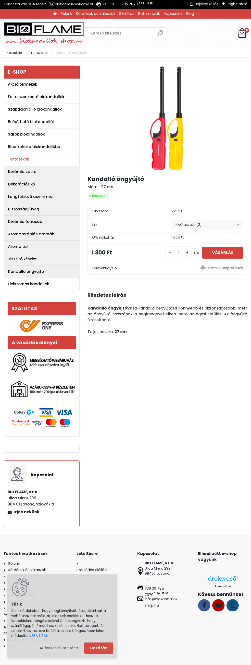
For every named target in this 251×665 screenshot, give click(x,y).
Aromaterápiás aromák (31, 234)
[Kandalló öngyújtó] (167, 118)
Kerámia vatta (22, 171)
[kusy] (178, 252)
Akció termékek (22, 84)
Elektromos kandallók (28, 284)
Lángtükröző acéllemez (30, 196)
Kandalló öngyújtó (26, 271)
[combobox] (207, 224)
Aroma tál (18, 246)
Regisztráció (237, 3)
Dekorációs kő (21, 184)
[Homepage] (55, 14)
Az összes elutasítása (59, 648)
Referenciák (149, 13)
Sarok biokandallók (26, 134)
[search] (160, 35)
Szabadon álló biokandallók (35, 109)
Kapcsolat (173, 13)
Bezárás (98, 648)
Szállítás (126, 13)
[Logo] (44, 33)
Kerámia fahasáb (25, 221)
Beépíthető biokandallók (31, 121)
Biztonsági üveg (23, 209)
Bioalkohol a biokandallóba (34, 146)
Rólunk (66, 13)
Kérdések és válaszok (95, 13)
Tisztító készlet (22, 259)
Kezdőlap (14, 52)
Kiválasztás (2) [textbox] (189, 224)
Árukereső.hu (223, 586)
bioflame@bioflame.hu (74, 4)
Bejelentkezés (206, 3)
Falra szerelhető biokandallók (36, 96)
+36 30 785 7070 (123, 4)
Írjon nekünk (26, 512)
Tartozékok (40, 52)
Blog (190, 13)
